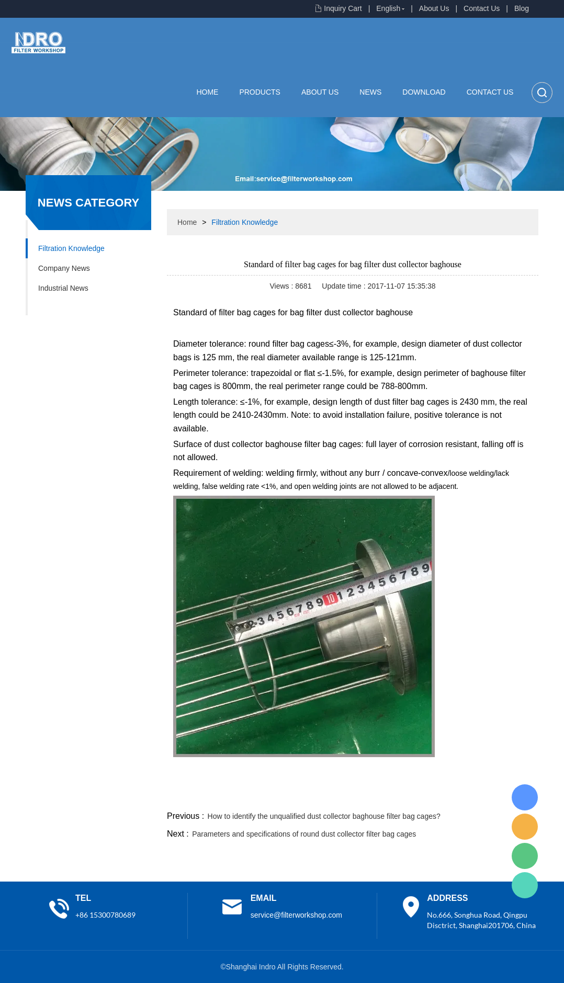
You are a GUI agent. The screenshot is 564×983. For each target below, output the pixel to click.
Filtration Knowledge (71, 248)
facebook (351, 796)
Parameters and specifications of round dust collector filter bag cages (304, 834)
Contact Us (482, 8)
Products (259, 92)
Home (207, 92)
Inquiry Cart (343, 8)
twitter (407, 796)
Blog (521, 8)
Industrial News (63, 288)
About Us (434, 8)
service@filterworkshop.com (296, 915)
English (388, 8)
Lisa (525, 797)
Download (423, 92)
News (370, 92)
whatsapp (435, 796)
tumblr (492, 796)
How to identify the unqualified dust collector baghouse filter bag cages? (324, 816)
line (379, 796)
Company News (64, 268)
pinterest (463, 796)
